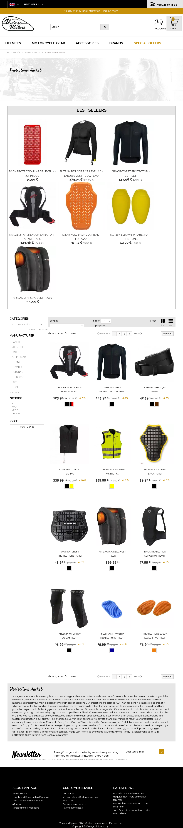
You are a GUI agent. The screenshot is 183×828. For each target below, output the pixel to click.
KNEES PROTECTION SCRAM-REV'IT (70, 635)
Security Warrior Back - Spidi (155, 471)
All (14, 403)
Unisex (16, 413)
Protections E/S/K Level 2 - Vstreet (155, 635)
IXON (15, 382)
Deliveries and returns (74, 804)
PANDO (16, 342)
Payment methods (73, 807)
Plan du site (115, 823)
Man (14, 406)
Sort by (54, 320)
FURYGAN (17, 372)
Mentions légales (68, 823)
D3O (14, 352)
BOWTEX (17, 367)
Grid (162, 322)
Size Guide (68, 800)
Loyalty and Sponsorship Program (31, 797)
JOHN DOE (18, 347)
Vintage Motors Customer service (80, 797)
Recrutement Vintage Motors (28, 800)
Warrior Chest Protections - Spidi (70, 553)
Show (96, 320)
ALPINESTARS (19, 357)
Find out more (110, 10)
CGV (81, 823)
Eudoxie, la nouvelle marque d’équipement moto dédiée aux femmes (129, 796)
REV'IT (15, 387)
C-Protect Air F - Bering (70, 471)
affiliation (17, 804)
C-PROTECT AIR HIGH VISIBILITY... (113, 471)
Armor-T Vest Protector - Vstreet (112, 389)
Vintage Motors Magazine (26, 807)
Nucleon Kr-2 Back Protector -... (70, 389)
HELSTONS (18, 377)
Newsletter (27, 755)
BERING (16, 362)
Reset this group (39, 329)
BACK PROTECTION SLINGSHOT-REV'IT (155, 553)
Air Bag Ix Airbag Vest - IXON (32, 297)
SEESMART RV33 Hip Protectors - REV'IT (112, 635)
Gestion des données (96, 823)
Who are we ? (20, 793)
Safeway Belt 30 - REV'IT (155, 389)
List (171, 322)
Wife (15, 410)
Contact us (68, 793)
